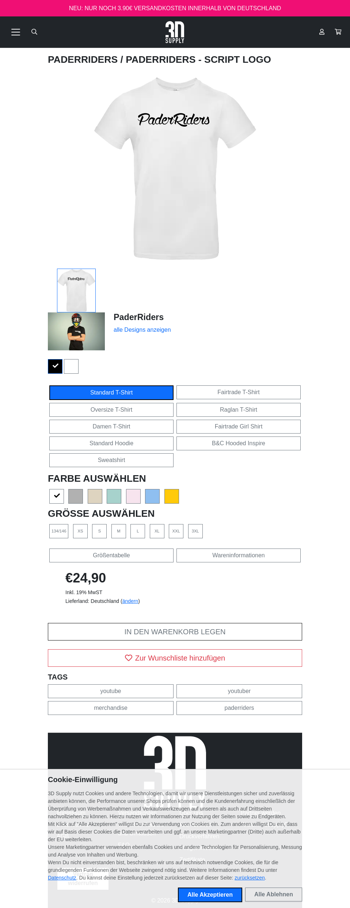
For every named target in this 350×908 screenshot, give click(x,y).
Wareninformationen (238, 555)
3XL (195, 531)
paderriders (239, 708)
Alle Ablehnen (273, 894)
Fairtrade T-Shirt (238, 392)
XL (157, 531)
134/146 (59, 531)
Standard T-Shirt (111, 392)
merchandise (111, 708)
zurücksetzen (250, 878)
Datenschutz (62, 878)
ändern (130, 601)
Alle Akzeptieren (210, 895)
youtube (110, 691)
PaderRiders (84, 59)
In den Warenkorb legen (174, 632)
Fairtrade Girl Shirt (239, 426)
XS (80, 531)
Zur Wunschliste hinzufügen (175, 658)
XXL (176, 531)
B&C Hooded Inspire (238, 443)
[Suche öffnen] (34, 32)
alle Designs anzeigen (142, 330)
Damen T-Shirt (111, 426)
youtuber (239, 691)
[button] (338, 32)
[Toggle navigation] (16, 32)
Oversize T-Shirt (111, 410)
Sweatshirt (111, 460)
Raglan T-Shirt (238, 410)
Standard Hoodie (111, 443)
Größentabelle (111, 555)
